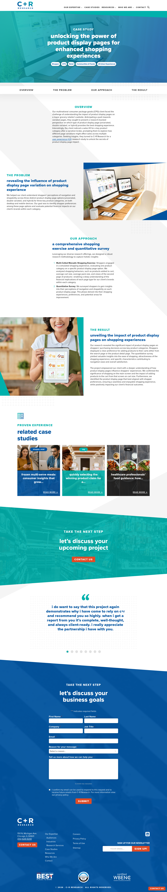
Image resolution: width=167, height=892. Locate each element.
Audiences (51, 837)
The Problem (62, 90)
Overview (26, 90)
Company (55, 727)
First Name (55, 716)
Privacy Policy (79, 838)
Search (148, 7)
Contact (141, 7)
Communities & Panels (86, 64)
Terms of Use (79, 843)
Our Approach (101, 90)
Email (52, 737)
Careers (76, 834)
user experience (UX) (62, 139)
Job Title (89, 727)
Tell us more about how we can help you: (71, 757)
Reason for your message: (63, 747)
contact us (83, 559)
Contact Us (27, 845)
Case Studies (92, 7)
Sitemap (77, 847)
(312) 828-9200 (24, 838)
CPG (64, 64)
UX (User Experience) (106, 64)
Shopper (55, 64)
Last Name (90, 716)
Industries (51, 841)
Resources (50, 853)
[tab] (67, 651)
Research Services (55, 845)
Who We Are (51, 856)
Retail (71, 64)
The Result (140, 90)
